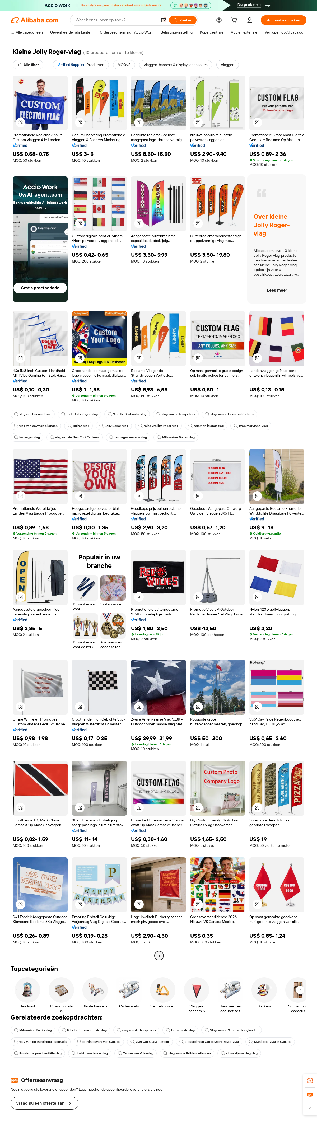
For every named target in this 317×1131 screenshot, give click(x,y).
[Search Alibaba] (116, 20)
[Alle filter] (28, 64)
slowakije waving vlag (239, 1053)
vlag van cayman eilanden (36, 426)
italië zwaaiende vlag (90, 1053)
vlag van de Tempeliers (136, 1030)
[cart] (235, 21)
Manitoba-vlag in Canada (270, 1042)
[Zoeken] (183, 20)
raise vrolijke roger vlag (158, 426)
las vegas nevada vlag (128, 437)
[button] (164, 20)
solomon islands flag (206, 426)
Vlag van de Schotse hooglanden (231, 1030)
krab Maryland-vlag (251, 426)
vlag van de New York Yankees (74, 437)
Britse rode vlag (180, 1030)
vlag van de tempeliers (175, 414)
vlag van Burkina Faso (32, 414)
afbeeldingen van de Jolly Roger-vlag (209, 1042)
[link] (310, 1081)
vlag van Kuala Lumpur (149, 1042)
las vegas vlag (27, 437)
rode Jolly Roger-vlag (79, 414)
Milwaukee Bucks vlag (176, 437)
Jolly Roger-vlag (113, 426)
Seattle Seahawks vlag (127, 414)
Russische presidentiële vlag (38, 1053)
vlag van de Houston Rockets (229, 414)
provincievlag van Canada (98, 1042)
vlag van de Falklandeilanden (187, 1053)
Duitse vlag (78, 426)
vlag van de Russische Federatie (40, 1042)
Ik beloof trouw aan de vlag (84, 1030)
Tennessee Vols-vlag (135, 1053)
